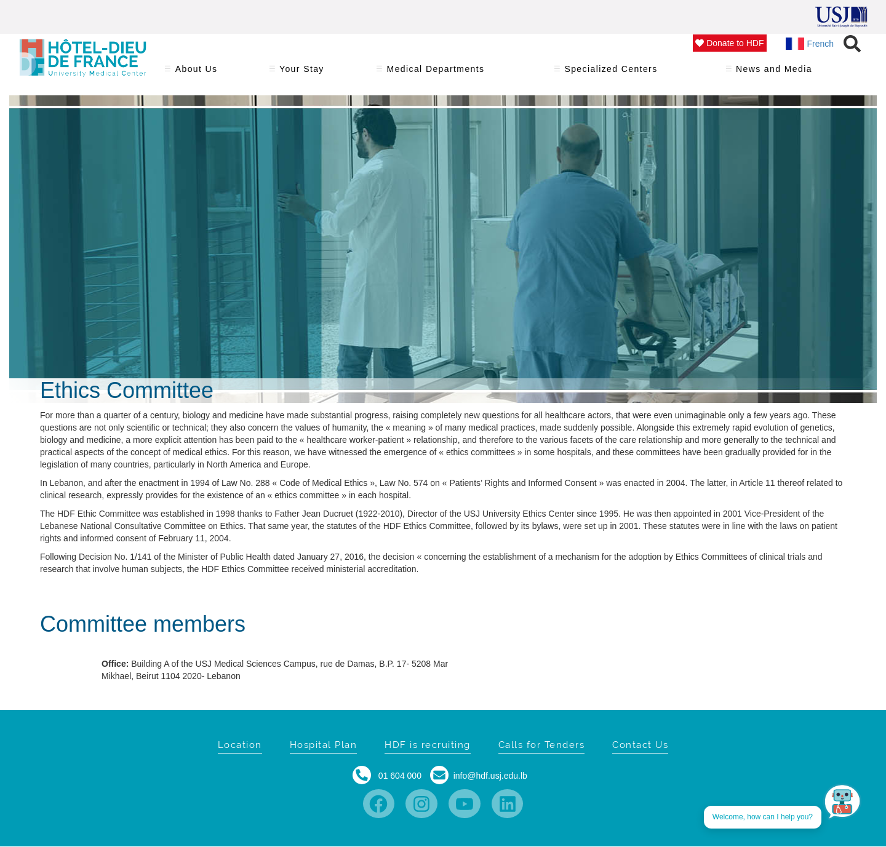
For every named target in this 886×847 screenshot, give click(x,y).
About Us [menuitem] (196, 73)
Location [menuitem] (240, 744)
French (810, 44)
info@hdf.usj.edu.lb (490, 776)
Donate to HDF (729, 43)
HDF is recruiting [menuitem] (428, 744)
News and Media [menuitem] (774, 73)
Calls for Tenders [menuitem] (541, 744)
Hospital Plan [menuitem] (323, 744)
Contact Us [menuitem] (640, 744)
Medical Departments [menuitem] (436, 73)
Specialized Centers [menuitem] (611, 73)
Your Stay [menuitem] (302, 73)
